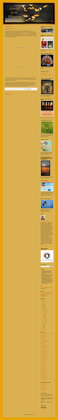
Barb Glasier (44, 337)
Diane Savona (44, 342)
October (44, 311)
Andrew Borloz (44, 336)
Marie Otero (44, 363)
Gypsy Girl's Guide (45, 346)
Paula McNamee (44, 373)
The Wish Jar (44, 379)
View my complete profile (45, 245)
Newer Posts (7, 92)
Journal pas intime (45, 352)
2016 (43, 303)
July (43, 314)
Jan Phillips (43, 384)
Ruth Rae (43, 374)
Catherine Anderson (45, 221)
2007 (43, 329)
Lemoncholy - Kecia (45, 357)
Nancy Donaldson (45, 369)
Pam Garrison (44, 372)
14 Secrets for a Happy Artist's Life (47, 333)
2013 (43, 307)
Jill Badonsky (44, 389)
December (44, 310)
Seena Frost (44, 385)
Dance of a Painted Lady (46, 341)
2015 (43, 304)
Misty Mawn (44, 368)
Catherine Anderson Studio (46, 74)
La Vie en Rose (44, 354)
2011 (43, 323)
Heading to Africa (10, 29)
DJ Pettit (43, 343)
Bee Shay (43, 338)
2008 (43, 327)
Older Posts (35, 92)
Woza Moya (24, 33)
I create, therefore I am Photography (45, 348)
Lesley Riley (44, 358)
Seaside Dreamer (44, 375)
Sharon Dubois (44, 377)
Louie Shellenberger (45, 362)
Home (21, 92)
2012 (43, 308)
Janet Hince (44, 349)
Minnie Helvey (44, 367)
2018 (43, 300)
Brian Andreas (44, 387)
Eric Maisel (43, 390)
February (44, 320)
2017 (43, 301)
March (44, 317)
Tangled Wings (44, 378)
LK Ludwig (43, 360)
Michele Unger (44, 365)
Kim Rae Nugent (44, 353)
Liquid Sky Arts (44, 359)
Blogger (33, 414)
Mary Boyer (43, 364)
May (43, 315)
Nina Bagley (44, 370)
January (44, 321)
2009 (43, 326)
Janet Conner (44, 386)
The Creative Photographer (46, 75)
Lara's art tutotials (44, 355)
